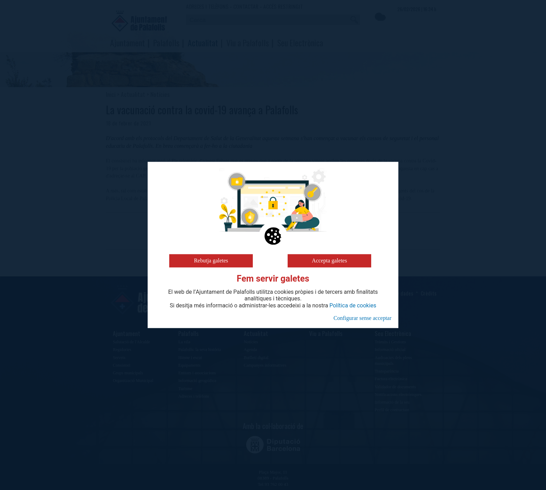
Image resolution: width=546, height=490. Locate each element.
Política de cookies (352, 305)
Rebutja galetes (211, 260)
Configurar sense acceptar (362, 318)
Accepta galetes (329, 260)
